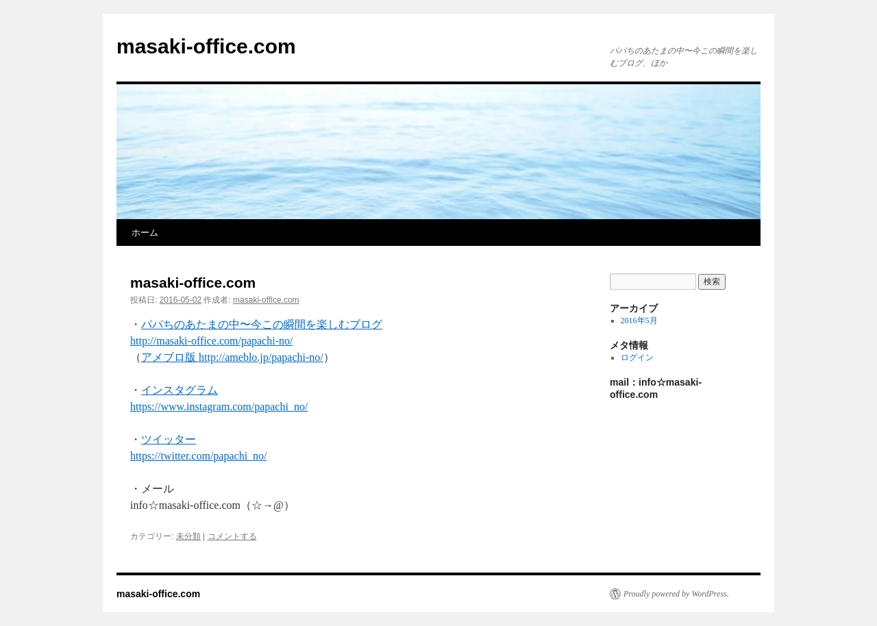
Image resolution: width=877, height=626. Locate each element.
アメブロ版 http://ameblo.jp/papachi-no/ (232, 357)
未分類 (188, 536)
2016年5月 (639, 320)
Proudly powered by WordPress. (676, 594)
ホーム (145, 232)
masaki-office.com (206, 46)
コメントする (232, 536)
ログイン (637, 357)
